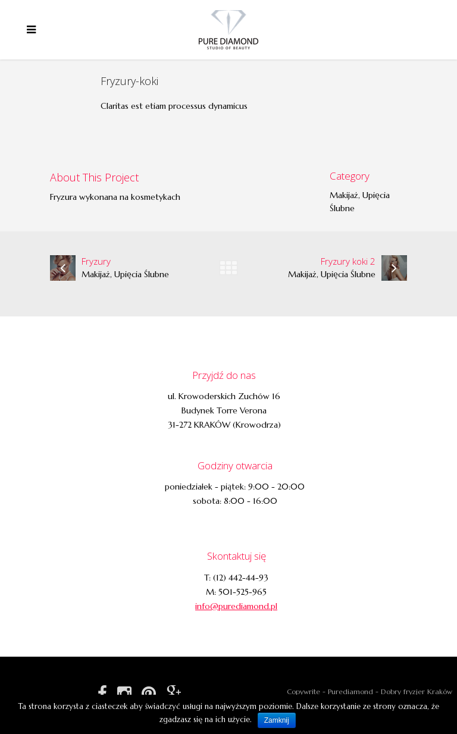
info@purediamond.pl (236, 606)
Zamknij (276, 720)
